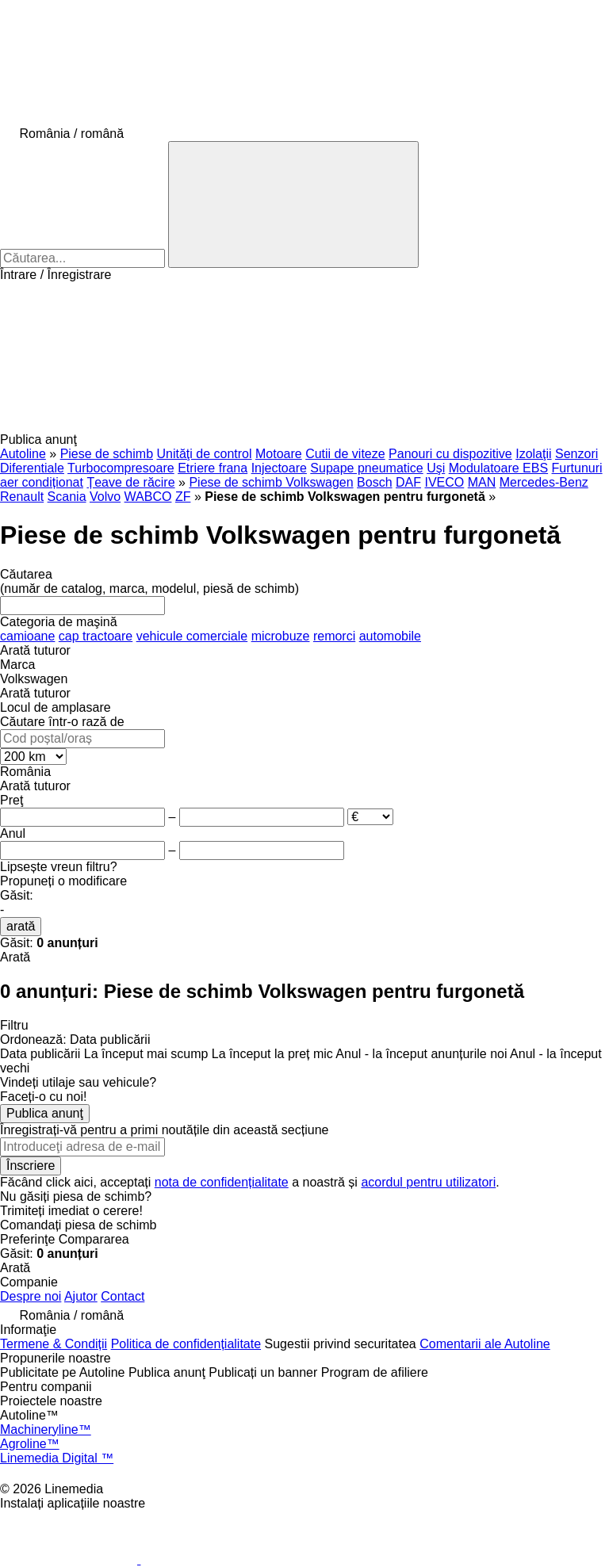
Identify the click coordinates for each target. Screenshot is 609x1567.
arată (20, 926)
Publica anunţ (44, 1113)
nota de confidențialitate (222, 1182)
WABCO (148, 496)
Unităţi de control (203, 454)
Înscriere (30, 1165)
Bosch (374, 482)
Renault (22, 496)
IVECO (444, 482)
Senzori (576, 454)
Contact (122, 1296)
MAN (482, 482)
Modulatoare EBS (498, 468)
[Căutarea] (293, 204)
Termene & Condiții (53, 1344)
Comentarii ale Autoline (484, 1344)
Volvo (105, 496)
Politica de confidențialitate (186, 1344)
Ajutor (81, 1296)
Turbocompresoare (120, 468)
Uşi (436, 468)
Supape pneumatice (366, 468)
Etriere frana (212, 468)
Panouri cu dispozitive (450, 454)
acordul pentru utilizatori (428, 1182)
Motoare (278, 454)
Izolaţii (533, 454)
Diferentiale (32, 468)
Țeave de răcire (130, 482)
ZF (183, 496)
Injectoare (279, 468)
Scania (67, 496)
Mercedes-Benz (544, 482)
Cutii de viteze (345, 454)
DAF (408, 482)
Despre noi (30, 1296)
